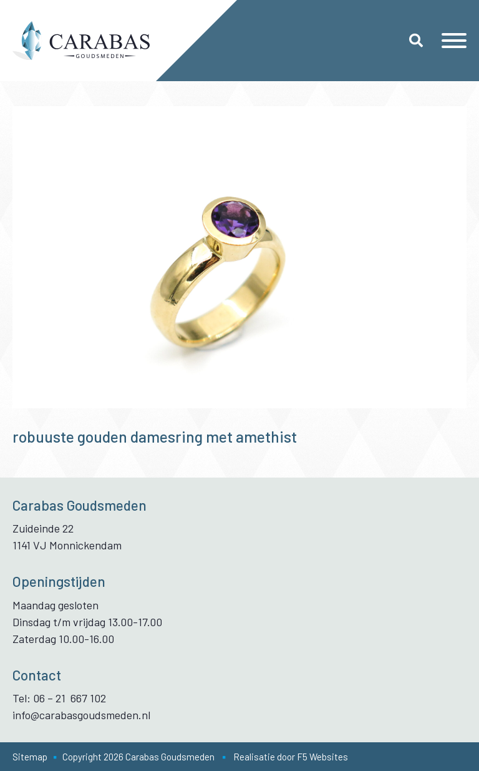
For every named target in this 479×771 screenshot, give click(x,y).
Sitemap (29, 756)
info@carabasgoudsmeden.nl (81, 715)
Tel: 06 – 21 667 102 (59, 698)
